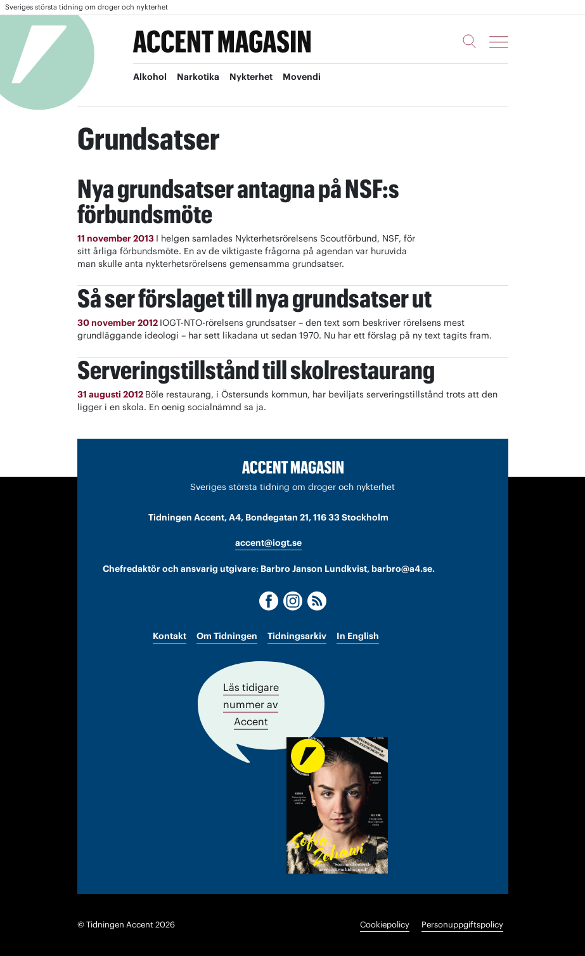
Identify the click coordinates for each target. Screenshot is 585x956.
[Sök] (469, 41)
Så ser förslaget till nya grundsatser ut (254, 298)
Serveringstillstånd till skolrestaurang (256, 370)
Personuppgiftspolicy (462, 924)
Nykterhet (251, 76)
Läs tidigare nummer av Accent (251, 704)
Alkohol (150, 76)
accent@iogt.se (268, 542)
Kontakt (169, 636)
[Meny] (498, 41)
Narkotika (198, 76)
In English (358, 636)
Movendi (302, 76)
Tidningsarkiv (296, 636)
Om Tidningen (226, 636)
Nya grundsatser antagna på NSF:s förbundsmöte (238, 201)
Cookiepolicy (384, 924)
